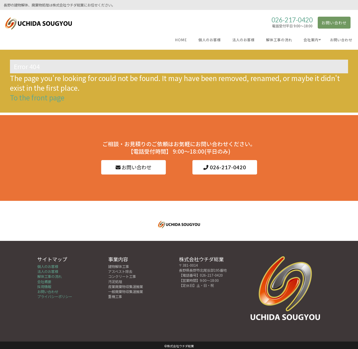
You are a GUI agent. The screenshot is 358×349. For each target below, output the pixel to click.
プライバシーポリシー (54, 295)
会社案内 (311, 39)
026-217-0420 (292, 20)
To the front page (37, 97)
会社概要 (44, 280)
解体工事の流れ (279, 39)
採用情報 (44, 285)
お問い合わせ (334, 23)
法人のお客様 (243, 39)
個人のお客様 (209, 39)
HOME (181, 39)
